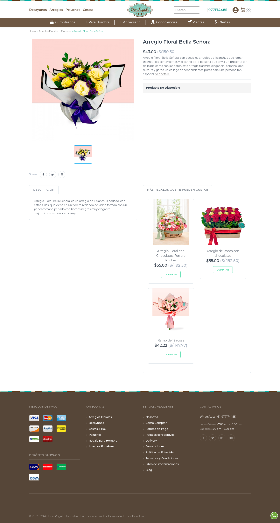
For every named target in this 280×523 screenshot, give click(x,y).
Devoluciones (155, 446)
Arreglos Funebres (101, 446)
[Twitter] (52, 174)
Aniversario (130, 22)
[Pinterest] (231, 437)
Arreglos (56, 10)
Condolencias (164, 22)
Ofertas (222, 22)
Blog (149, 470)
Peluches (73, 10)
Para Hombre (97, 22)
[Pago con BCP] (34, 467)
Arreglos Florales (100, 417)
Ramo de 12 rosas (171, 340)
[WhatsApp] (274, 521)
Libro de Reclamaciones (162, 464)
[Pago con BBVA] (34, 477)
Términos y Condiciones (162, 458)
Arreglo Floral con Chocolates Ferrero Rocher (171, 255)
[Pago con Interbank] (61, 467)
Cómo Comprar (156, 423)
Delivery (151, 440)
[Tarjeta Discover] (34, 428)
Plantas (196, 22)
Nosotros (152, 417)
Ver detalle (162, 74)
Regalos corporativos (160, 435)
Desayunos (38, 10)
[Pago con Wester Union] (61, 428)
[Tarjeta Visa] (34, 418)
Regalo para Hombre (103, 440)
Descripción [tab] (43, 189)
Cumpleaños (62, 22)
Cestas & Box (97, 429)
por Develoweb (136, 516)
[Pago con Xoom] (34, 439)
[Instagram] (61, 174)
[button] (236, 10)
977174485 (217, 10)
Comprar (171, 274)
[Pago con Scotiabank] (48, 467)
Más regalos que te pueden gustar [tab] (177, 189)
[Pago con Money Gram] (48, 439)
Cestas (88, 10)
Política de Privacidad (160, 452)
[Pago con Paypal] (48, 428)
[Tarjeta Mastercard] (48, 418)
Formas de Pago (157, 429)
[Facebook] (43, 174)
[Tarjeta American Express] (61, 418)
